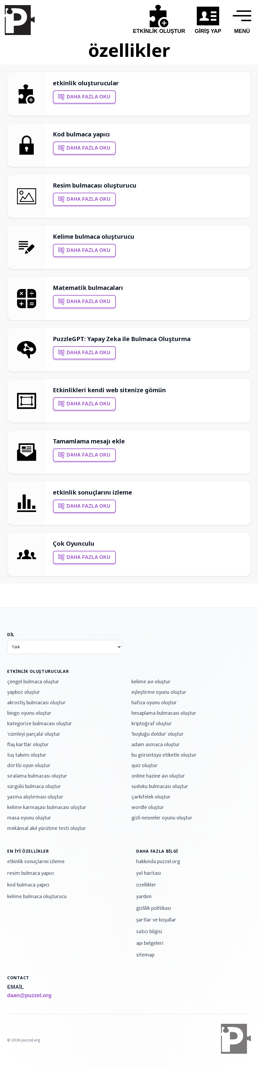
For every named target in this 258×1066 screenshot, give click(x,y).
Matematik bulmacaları (88, 287)
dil (11, 634)
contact (18, 977)
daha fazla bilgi (157, 851)
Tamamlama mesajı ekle (89, 441)
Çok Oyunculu (73, 543)
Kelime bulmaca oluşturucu (93, 236)
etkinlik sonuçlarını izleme (92, 492)
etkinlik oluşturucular (86, 83)
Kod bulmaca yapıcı (81, 134)
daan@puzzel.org (29, 995)
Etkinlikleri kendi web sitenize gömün (109, 390)
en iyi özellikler (28, 851)
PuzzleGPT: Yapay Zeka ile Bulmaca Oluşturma (122, 339)
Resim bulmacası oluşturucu (94, 185)
